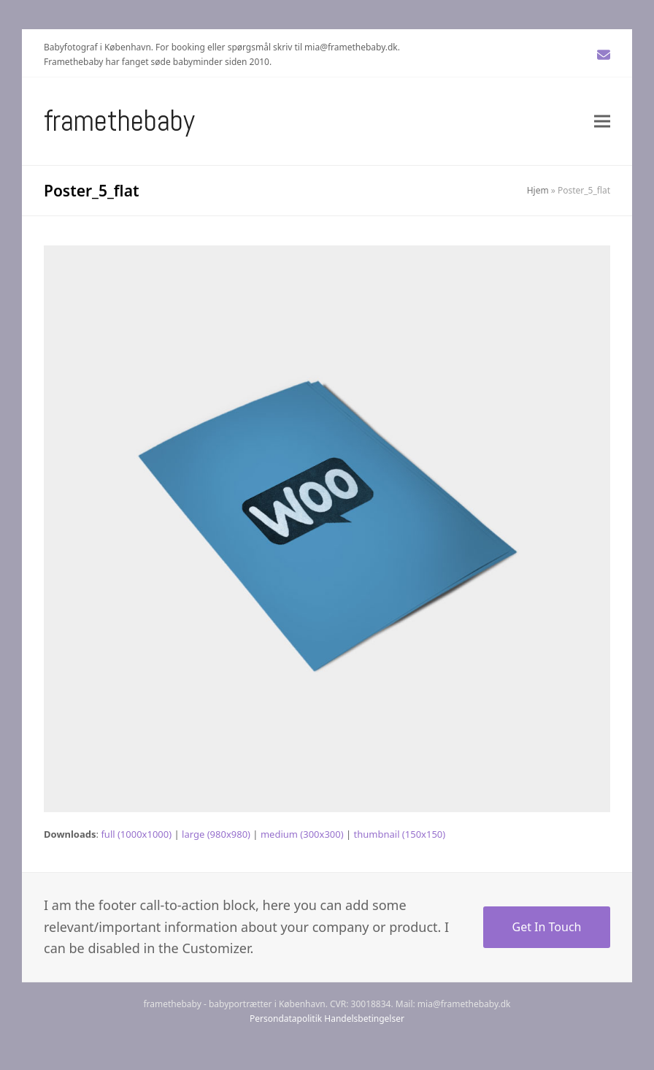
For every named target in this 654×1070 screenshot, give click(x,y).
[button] (602, 121)
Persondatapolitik (286, 1018)
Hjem (538, 190)
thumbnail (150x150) (400, 834)
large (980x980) (216, 834)
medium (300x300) (302, 834)
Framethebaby (119, 121)
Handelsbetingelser (364, 1018)
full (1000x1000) (136, 834)
